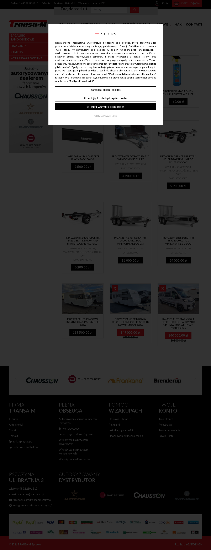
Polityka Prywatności (105, 116)
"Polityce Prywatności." (81, 81)
